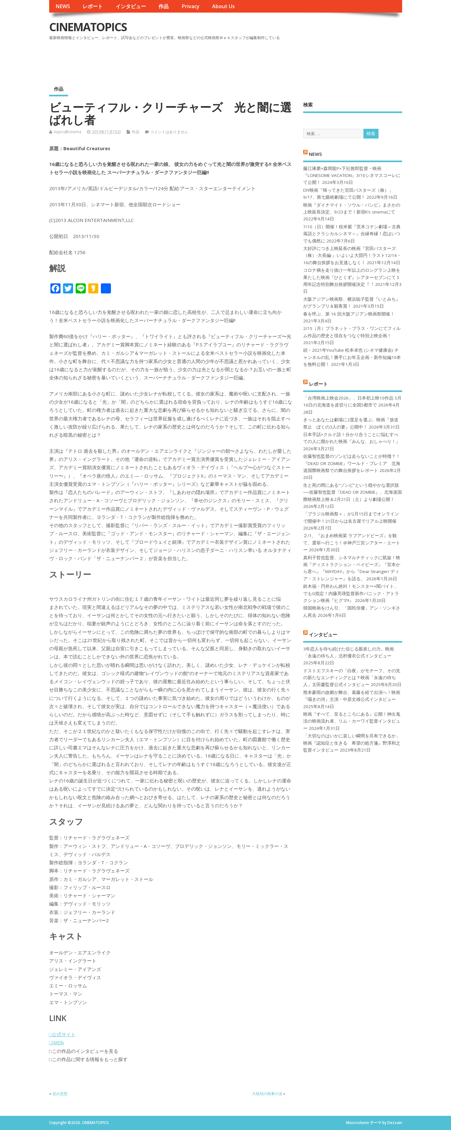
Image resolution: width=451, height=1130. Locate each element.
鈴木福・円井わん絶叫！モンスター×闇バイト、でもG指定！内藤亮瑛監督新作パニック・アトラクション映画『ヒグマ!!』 (351, 593)
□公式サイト (62, 1034)
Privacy (190, 6)
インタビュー (131, 6)
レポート (93, 6)
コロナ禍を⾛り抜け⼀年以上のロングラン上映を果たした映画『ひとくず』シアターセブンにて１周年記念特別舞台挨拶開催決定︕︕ (351, 277)
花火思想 (59, 1093)
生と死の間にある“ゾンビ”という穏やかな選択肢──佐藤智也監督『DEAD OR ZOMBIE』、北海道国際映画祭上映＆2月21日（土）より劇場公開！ (352, 492)
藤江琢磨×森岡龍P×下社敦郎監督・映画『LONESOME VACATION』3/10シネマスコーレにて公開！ (352, 175)
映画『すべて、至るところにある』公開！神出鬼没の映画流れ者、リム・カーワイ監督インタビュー (351, 721)
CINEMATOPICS (88, 27)
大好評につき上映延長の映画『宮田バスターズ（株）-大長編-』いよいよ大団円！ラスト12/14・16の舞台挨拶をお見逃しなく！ (352, 255)
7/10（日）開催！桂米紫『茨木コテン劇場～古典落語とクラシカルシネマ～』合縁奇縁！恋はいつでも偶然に (352, 234)
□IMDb (56, 1042)
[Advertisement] (282, 59)
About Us (223, 6)
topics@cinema (67, 131)
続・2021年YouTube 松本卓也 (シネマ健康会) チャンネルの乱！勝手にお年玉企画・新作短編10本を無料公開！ (352, 357)
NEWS (62, 6)
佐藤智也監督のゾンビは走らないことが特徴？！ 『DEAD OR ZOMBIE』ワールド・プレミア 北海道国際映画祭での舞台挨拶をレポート (351, 463)
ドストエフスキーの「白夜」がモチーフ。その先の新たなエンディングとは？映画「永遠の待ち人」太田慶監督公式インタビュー (351, 678)
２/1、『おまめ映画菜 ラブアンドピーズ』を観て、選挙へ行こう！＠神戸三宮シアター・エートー (351, 543)
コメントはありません (169, 131)
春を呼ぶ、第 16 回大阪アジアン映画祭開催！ (349, 314)
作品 (164, 6)
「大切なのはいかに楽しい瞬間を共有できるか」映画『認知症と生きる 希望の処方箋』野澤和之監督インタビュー (351, 743)
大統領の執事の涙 (267, 1093)
